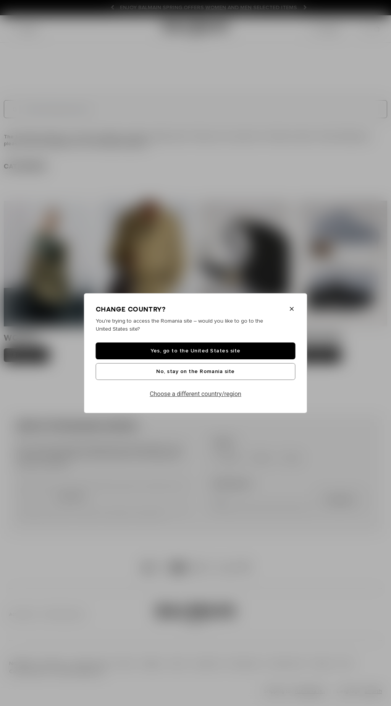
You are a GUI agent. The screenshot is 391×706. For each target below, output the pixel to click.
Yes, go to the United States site (195, 351)
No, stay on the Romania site (195, 371)
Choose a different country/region (195, 394)
